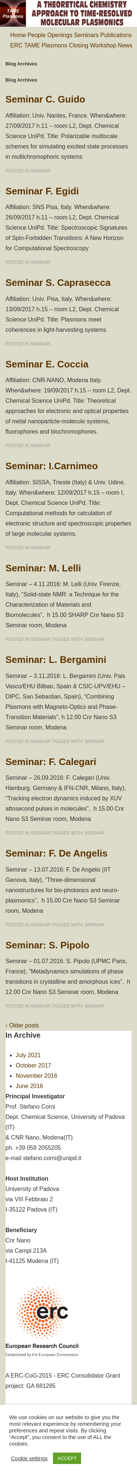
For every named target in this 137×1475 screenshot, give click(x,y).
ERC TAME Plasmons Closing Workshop (63, 45)
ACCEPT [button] (67, 1458)
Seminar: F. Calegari (50, 761)
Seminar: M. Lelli (43, 568)
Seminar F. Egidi (42, 191)
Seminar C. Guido (45, 99)
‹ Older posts (22, 1025)
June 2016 (29, 1086)
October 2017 (33, 1065)
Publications (116, 35)
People (36, 35)
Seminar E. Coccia (46, 364)
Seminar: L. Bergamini (55, 659)
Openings (59, 35)
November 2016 (36, 1076)
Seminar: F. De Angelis (56, 853)
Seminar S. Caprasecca (58, 282)
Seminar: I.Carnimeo (51, 465)
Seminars (86, 35)
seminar (40, 170)
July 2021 (28, 1055)
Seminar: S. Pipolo (47, 945)
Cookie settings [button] (29, 1458)
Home (18, 35)
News (125, 45)
